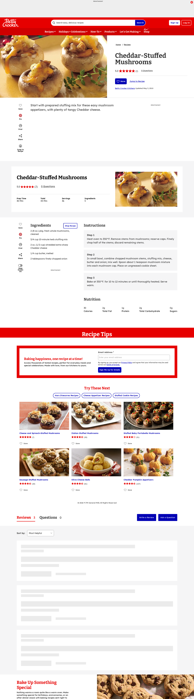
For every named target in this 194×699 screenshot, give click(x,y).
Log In (186, 22)
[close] (192, 2)
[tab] (26, 518)
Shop (146, 31)
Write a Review (146, 517)
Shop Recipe (70, 226)
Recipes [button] (49, 31)
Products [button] (109, 31)
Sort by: (21, 533)
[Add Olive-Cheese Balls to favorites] (73, 490)
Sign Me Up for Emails (109, 370)
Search (140, 22)
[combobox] (93, 23)
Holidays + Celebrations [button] (72, 31)
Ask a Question (167, 517)
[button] (20, 117)
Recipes (127, 44)
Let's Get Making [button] (129, 31)
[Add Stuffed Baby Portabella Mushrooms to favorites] (125, 443)
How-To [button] (95, 31)
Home (118, 44)
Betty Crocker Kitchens (125, 88)
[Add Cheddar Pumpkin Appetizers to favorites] (125, 490)
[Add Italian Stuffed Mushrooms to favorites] (73, 443)
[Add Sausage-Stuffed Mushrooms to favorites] (21, 490)
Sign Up (174, 22)
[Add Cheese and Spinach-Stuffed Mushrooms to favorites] (21, 443)
